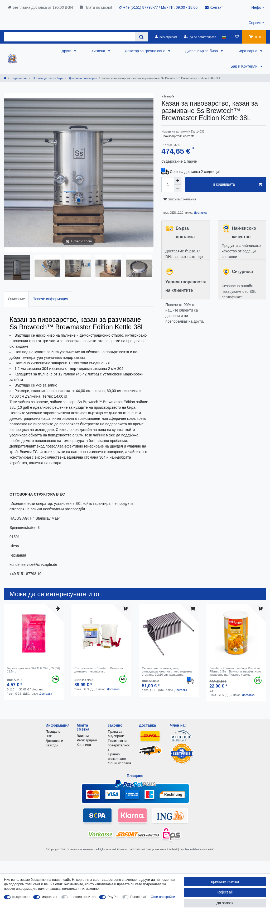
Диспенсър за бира (202, 51)
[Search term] (69, 36)
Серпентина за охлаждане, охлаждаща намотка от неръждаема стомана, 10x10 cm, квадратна (167, 671)
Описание (16, 299)
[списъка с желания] (235, 37)
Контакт (214, 7)
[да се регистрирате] (200, 37)
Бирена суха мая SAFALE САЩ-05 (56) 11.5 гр (33, 670)
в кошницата (237, 184)
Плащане (53, 731)
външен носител (82, 897)
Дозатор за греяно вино (145, 51)
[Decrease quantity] (177, 188)
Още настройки (163, 897)
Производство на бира (48, 78)
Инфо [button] (256, 7)
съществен (21, 897)
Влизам (83, 736)
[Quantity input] (167, 184)
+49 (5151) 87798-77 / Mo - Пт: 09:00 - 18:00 (158, 7)
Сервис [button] (254, 23)
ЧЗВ (49, 736)
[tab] (16, 299)
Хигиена (98, 51)
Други (67, 51)
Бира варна (248, 51)
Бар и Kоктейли (244, 66)
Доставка (199, 212)
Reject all (225, 892)
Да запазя (225, 903)
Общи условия (119, 763)
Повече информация (50, 299)
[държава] (224, 37)
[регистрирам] (166, 37)
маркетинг (50, 897)
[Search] (141, 36)
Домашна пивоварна (82, 78)
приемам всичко (225, 881)
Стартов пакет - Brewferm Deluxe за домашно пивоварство (98, 670)
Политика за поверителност (119, 745)
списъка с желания (179, 199)
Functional (138, 897)
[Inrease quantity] (177, 181)
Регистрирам (87, 740)
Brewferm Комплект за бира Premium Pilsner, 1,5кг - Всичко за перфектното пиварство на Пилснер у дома (235, 671)
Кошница (84, 745)
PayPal (113, 897)
